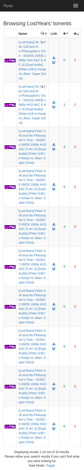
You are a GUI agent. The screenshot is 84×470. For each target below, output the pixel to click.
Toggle (50, 465)
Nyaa (8, 5)
